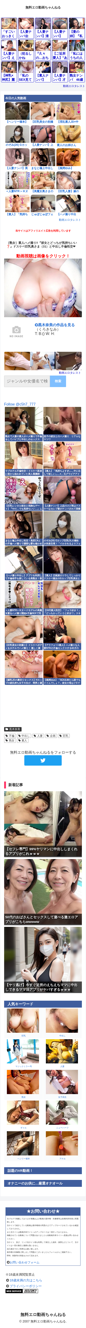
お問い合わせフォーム (24, 1262)
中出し (24, 735)
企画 (51, 735)
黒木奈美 (13, 729)
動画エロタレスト (74, 86)
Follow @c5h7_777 (20, 404)
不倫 (10, 735)
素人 (22, 740)
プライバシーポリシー (26, 1286)
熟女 (10, 740)
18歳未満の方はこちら (26, 1280)
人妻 (38, 735)
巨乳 (63, 735)
